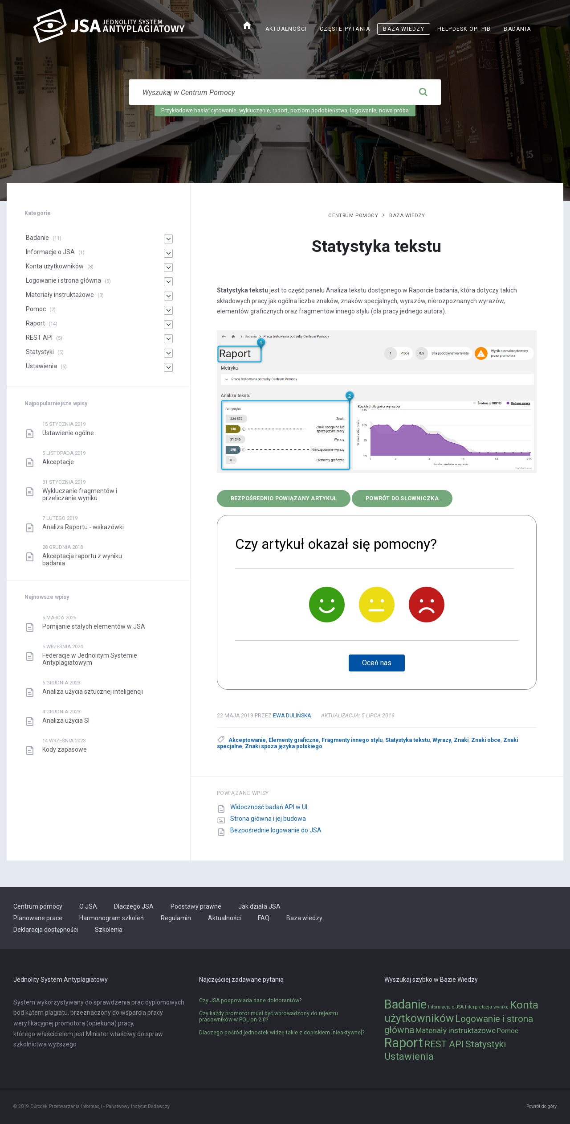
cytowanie (223, 110)
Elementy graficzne (294, 740)
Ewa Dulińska (292, 715)
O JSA (88, 906)
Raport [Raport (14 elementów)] (403, 1042)
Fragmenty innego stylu (352, 740)
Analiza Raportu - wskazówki (83, 527)
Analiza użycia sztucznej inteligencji (92, 691)
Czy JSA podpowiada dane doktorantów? (250, 1000)
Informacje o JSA (50, 251)
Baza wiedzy (403, 29)
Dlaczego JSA (134, 906)
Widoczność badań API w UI (268, 807)
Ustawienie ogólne (68, 432)
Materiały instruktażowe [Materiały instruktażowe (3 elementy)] (455, 1030)
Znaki (461, 740)
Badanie (37, 237)
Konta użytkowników (55, 266)
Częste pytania (345, 29)
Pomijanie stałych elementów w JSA (93, 626)
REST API (39, 337)
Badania (517, 29)
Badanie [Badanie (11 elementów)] (405, 1004)
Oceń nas (376, 663)
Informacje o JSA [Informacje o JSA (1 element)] (446, 1007)
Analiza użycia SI (66, 720)
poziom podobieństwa (318, 110)
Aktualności (286, 29)
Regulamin (176, 918)
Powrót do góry (541, 1106)
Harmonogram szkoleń (111, 918)
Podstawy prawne (196, 906)
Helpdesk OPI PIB (464, 29)
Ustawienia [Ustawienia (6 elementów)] (409, 1056)
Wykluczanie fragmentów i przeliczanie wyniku (79, 494)
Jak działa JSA (259, 906)
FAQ (263, 918)
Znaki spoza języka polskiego (283, 746)
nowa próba (394, 110)
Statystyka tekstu (407, 740)
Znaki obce (486, 740)
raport (280, 110)
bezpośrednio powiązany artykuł (284, 498)
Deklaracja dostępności (45, 929)
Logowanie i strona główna (63, 280)
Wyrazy (441, 740)
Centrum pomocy (353, 215)
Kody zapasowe (64, 749)
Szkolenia (108, 929)
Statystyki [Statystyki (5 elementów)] (485, 1044)
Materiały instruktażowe (60, 294)
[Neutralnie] (376, 604)
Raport (35, 323)
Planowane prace (37, 918)
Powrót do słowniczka (402, 498)
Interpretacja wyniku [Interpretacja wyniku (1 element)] (487, 1007)
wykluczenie (254, 110)
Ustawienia (41, 366)
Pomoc (36, 309)
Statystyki (40, 351)
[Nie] (426, 604)
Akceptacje (58, 461)
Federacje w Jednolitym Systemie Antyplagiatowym (89, 659)
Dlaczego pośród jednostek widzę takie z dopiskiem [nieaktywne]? (281, 1032)
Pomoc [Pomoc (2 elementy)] (507, 1031)
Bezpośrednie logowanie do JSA (276, 830)
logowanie (363, 110)
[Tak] (326, 604)
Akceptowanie (247, 740)
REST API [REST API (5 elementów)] (444, 1044)
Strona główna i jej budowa (268, 818)
